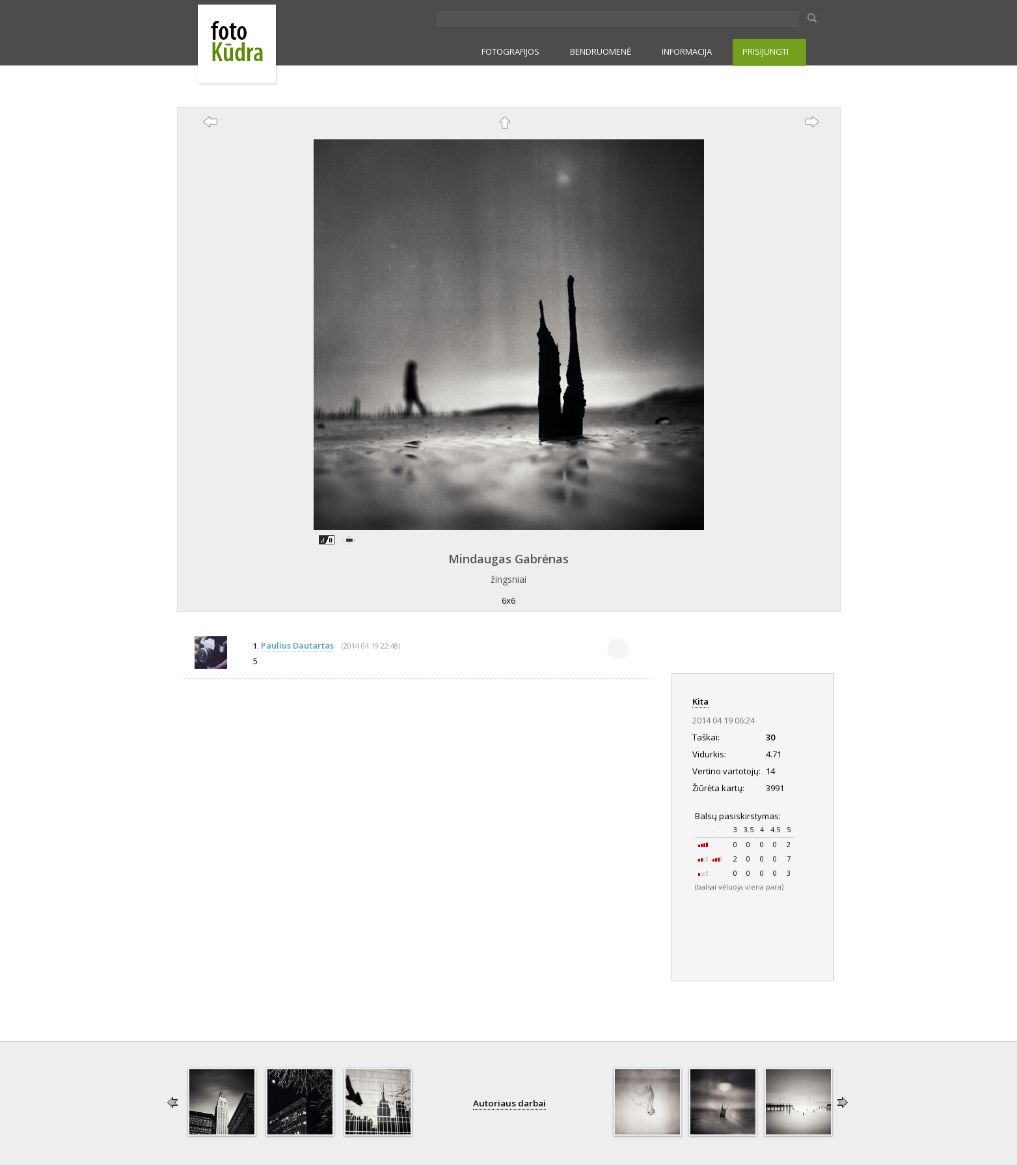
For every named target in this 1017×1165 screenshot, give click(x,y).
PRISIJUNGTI (765, 51)
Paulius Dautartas (297, 645)
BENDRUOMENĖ (600, 51)
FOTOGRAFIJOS (510, 51)
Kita (700, 701)
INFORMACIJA (687, 51)
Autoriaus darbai (509, 1103)
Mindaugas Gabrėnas (508, 559)
